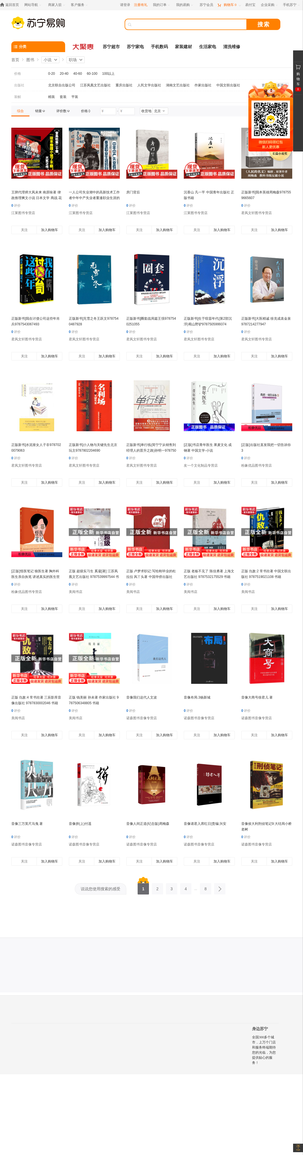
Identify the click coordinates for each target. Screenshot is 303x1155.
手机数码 (159, 46)
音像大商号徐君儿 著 (257, 697)
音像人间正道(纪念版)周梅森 (147, 824)
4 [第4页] (185, 887)
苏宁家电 (135, 46)
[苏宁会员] (206, 5)
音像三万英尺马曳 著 (27, 824)
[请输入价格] (108, 111)
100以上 (108, 74)
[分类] (38, 46)
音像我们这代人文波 (141, 697)
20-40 (64, 74)
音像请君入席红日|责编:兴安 (205, 824)
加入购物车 (49, 230)
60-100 (92, 74)
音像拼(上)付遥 (80, 824)
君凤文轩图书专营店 (256, 213)
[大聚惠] (83, 46)
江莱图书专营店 (23, 213)
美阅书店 (75, 592)
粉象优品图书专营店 (256, 465)
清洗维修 (231, 46)
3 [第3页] (171, 887)
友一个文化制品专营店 (201, 465)
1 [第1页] (143, 887)
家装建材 (183, 46)
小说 (48, 59)
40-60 (77, 74)
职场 (73, 59)
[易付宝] (250, 5)
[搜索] (189, 24)
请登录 (125, 5)
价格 (17, 74)
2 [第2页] (157, 887)
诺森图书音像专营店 (141, 718)
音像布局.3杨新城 (197, 697)
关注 (24, 230)
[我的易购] (185, 5)
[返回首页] (11, 5)
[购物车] (229, 5)
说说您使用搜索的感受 (100, 889)
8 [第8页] (205, 887)
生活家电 (207, 46)
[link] (20, 111)
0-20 (51, 74)
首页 (15, 59)
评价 (16, 206)
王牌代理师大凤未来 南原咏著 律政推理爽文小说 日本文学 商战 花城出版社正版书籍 (36, 198)
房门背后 (133, 192)
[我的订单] (162, 5)
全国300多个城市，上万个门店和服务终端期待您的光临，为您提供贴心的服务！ (264, 1050)
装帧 (17, 97)
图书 (30, 59)
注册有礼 (141, 5)
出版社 (19, 85)
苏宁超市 (111, 46)
